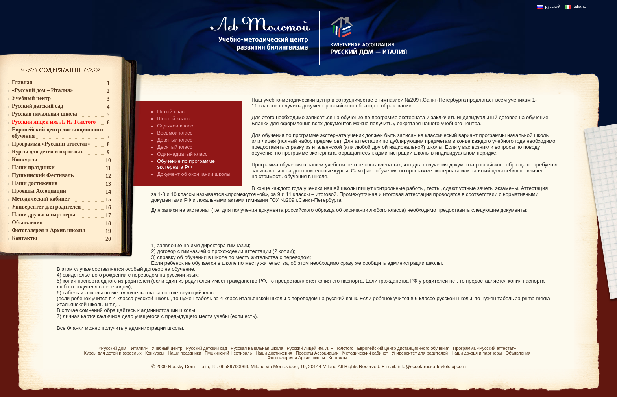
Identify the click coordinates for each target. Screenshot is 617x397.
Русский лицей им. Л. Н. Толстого (320, 348)
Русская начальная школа (257, 348)
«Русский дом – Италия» (123, 348)
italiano (579, 6)
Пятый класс (172, 111)
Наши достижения (273, 353)
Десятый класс (174, 147)
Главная (22, 82)
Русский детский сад (206, 348)
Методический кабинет (365, 353)
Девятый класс (174, 140)
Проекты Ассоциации (317, 353)
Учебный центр (167, 348)
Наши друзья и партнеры (476, 353)
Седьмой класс (175, 126)
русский (552, 6)
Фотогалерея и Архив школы (296, 357)
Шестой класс (173, 119)
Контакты (338, 357)
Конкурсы (154, 353)
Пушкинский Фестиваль (228, 353)
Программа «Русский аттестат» (484, 348)
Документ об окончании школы (194, 174)
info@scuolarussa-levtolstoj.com (432, 366)
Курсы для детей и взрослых (113, 353)
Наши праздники (184, 353)
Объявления (518, 353)
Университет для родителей (420, 353)
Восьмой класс (174, 133)
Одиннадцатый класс (182, 154)
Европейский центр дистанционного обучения (403, 348)
